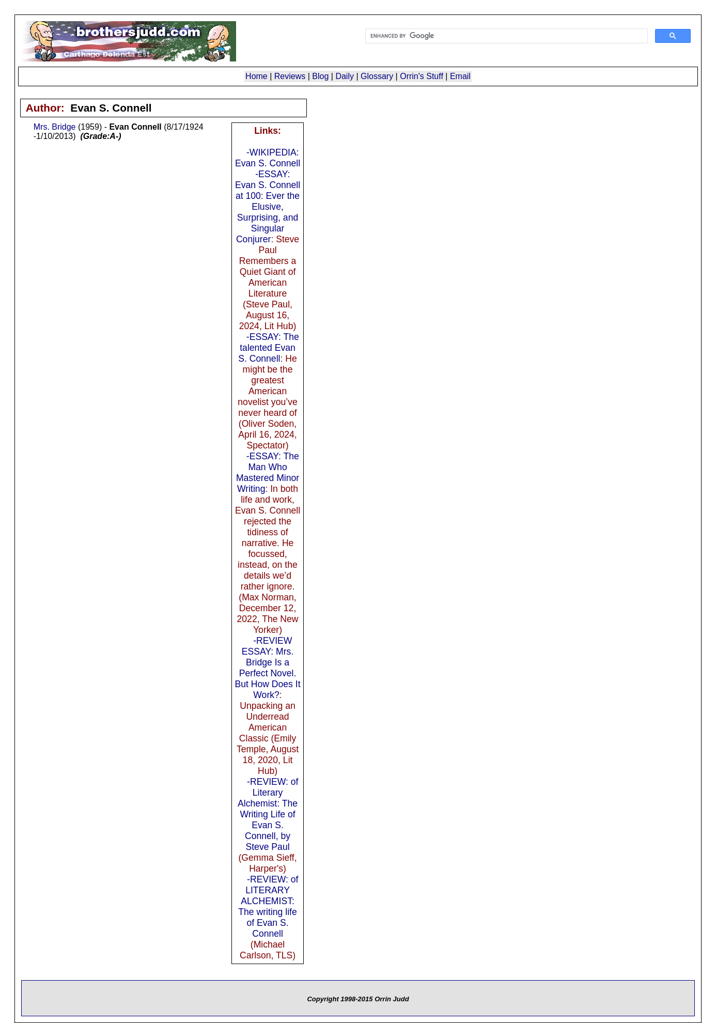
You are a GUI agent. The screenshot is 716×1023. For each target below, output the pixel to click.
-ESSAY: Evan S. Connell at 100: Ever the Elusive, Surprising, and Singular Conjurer (267, 206)
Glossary (377, 76)
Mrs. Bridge (55, 126)
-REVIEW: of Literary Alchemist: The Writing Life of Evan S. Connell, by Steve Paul (268, 814)
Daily (344, 76)
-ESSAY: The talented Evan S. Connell (268, 348)
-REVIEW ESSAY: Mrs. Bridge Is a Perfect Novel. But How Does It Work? (267, 668)
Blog (320, 76)
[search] (505, 36)
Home (256, 76)
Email (460, 76)
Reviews (289, 76)
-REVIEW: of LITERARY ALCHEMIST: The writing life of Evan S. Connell (268, 906)
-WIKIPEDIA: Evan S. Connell (267, 157)
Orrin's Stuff (421, 76)
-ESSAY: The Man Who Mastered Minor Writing (267, 472)
